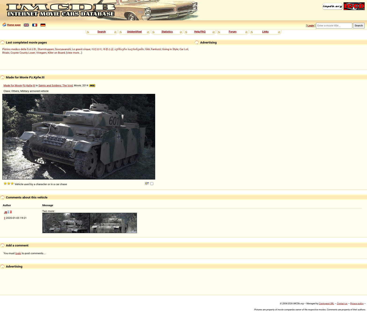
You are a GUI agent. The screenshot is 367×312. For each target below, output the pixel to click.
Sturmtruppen (46, 49)
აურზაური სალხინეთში (129, 49)
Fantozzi (156, 49)
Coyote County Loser (23, 52)
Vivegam (41, 52)
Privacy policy (356, 303)
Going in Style (170, 49)
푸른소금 (108, 49)
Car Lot (184, 49)
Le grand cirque (81, 49)
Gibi (147, 49)
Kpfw (29, 85)
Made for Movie (13, 85)
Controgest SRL (326, 303)
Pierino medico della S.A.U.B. (19, 49)
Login (310, 25)
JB (5, 212)
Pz (24, 85)
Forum (233, 31)
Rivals (5, 52)
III (34, 85)
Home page (14, 24)
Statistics (167, 31)
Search (101, 31)
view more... (74, 52)
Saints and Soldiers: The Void (55, 85)
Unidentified (134, 31)
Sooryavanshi (63, 49)
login (18, 253)
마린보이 (97, 49)
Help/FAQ (200, 31)
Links (265, 31)
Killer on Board (56, 52)
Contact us (342, 303)
